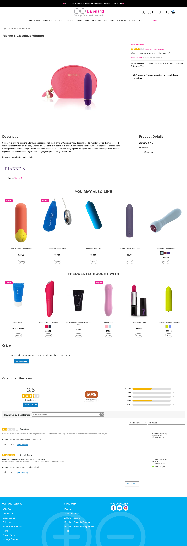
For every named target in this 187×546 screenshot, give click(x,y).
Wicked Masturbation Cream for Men (78, 323)
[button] (162, 253)
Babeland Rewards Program (77, 522)
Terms (5, 531)
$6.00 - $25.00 (18, 328)
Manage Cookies (10, 539)
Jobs (66, 531)
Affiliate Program (72, 518)
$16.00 (93, 255)
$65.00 (129, 255)
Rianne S (18, 178)
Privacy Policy (9, 535)
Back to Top (132, 484)
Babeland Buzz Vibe (93, 249)
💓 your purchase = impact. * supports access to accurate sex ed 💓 (93, 3)
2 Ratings (148, 49)
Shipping (7, 522)
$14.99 (78, 329)
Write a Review (159, 49)
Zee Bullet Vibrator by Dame (169, 322)
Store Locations (71, 513)
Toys (4, 29)
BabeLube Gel (18, 322)
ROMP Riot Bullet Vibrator (21, 249)
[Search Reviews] (68, 414)
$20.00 (109, 331)
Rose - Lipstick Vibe (138, 322)
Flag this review (22, 445)
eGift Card (7, 509)
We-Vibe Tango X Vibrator (48, 322)
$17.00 (57, 255)
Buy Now (21, 262)
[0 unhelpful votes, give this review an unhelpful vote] (12, 444)
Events (67, 509)
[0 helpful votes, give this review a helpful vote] (6, 444)
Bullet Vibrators (24, 29)
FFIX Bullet (108, 322)
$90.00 (48, 331)
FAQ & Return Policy (12, 526)
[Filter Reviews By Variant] (166, 423)
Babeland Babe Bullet (57, 249)
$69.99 (166, 257)
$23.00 (139, 328)
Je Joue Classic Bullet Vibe (129, 249)
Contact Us (8, 513)
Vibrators (12, 29)
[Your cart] (173, 12)
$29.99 (21, 255)
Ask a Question (136, 57)
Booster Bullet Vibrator (165, 249)
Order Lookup (9, 518)
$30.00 (169, 331)
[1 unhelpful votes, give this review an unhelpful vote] (12, 472)
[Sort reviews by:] (138, 423)
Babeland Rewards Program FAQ (79, 526)
